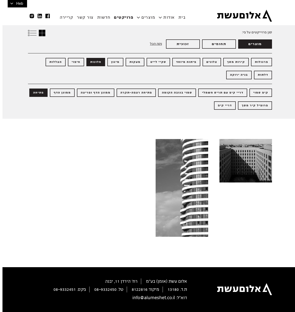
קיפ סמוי (258, 92)
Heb (17, 3)
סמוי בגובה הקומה (174, 92)
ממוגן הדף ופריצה (93, 92)
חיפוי (73, 62)
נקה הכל (153, 44)
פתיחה (36, 92)
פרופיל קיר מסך (252, 105)
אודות (166, 17)
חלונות (93, 62)
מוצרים (146, 17)
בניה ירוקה (236, 74)
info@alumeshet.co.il (151, 298)
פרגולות (259, 62)
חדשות (101, 17)
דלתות (260, 74)
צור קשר (82, 17)
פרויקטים (121, 17)
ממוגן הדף (59, 92)
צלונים (209, 62)
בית (179, 17)
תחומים (216, 44)
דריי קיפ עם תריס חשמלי (220, 92)
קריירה (64, 17)
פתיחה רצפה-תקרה (134, 92)
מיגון (113, 62)
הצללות (53, 62)
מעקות (132, 62)
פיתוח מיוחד (184, 62)
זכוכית (180, 44)
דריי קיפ (222, 105)
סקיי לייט (156, 62)
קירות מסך (233, 62)
